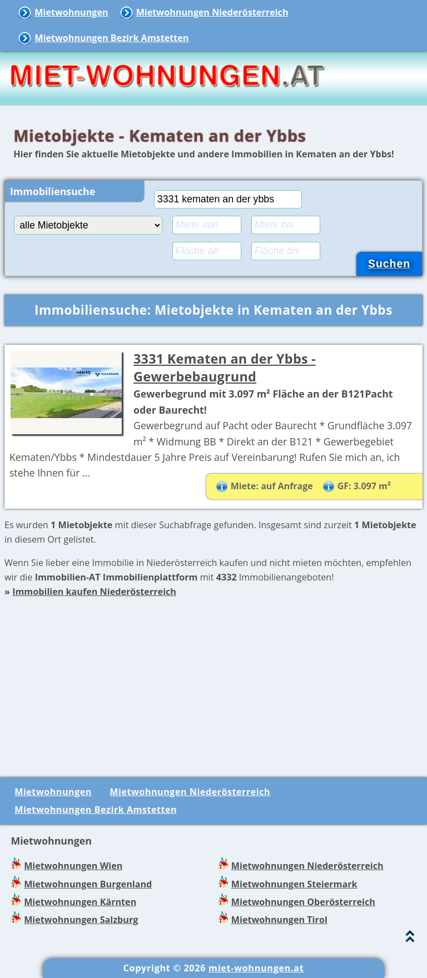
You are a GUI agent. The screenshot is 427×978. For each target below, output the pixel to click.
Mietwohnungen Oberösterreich (303, 902)
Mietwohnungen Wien (73, 866)
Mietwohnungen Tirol (279, 920)
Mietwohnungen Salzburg (81, 920)
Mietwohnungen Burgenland (88, 884)
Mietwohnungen (71, 12)
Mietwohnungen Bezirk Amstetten (111, 38)
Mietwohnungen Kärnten (80, 902)
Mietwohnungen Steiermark (294, 884)
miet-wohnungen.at (256, 968)
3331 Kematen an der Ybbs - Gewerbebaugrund (224, 368)
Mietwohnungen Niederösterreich (212, 12)
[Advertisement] (213, 677)
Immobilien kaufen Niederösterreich (94, 591)
